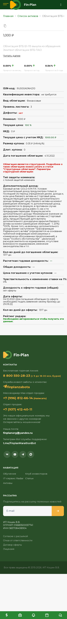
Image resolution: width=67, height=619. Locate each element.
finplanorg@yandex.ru (18, 432)
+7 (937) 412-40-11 (17, 409)
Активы (8, 483)
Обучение (9, 473)
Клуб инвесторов (36, 473)
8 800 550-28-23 (16, 376)
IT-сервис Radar (13, 478)
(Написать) (40, 398)
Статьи (29, 478)
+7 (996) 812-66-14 (18, 398)
